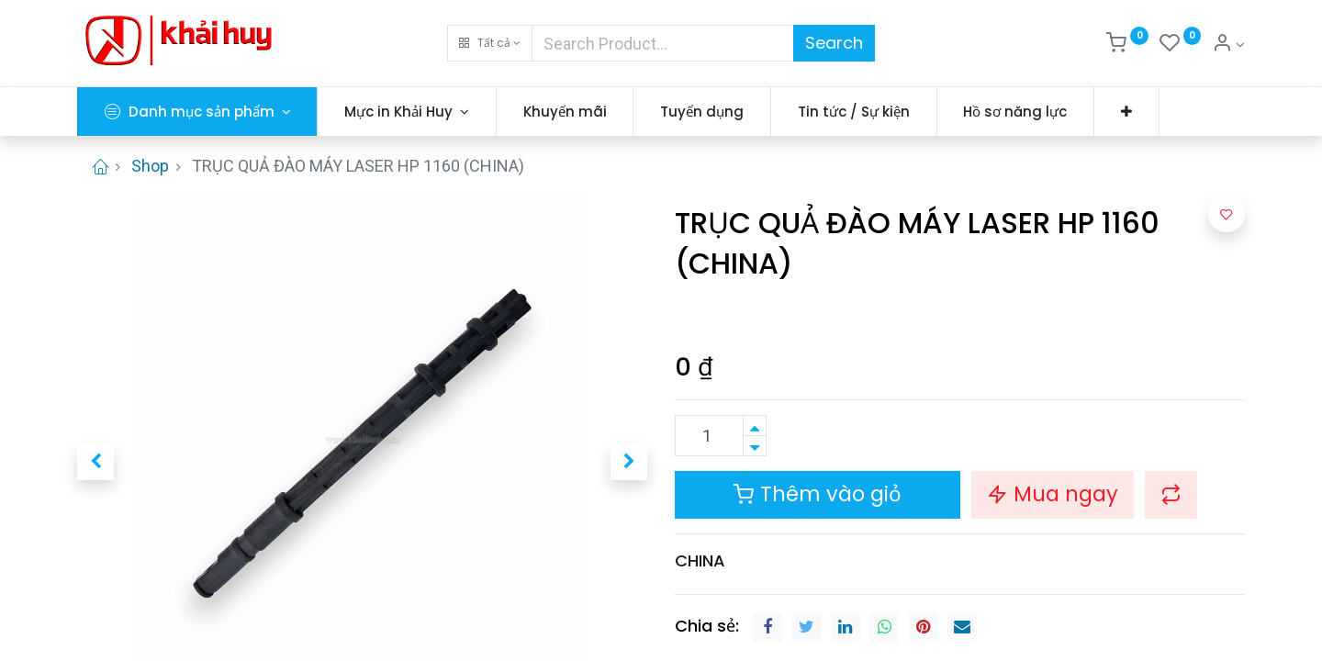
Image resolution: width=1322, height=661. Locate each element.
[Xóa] (755, 445)
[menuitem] (565, 111)
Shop (150, 165)
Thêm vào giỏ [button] (818, 494)
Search (834, 42)
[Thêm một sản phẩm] (755, 425)
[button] (489, 43)
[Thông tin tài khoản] (1228, 45)
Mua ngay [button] (1052, 494)
